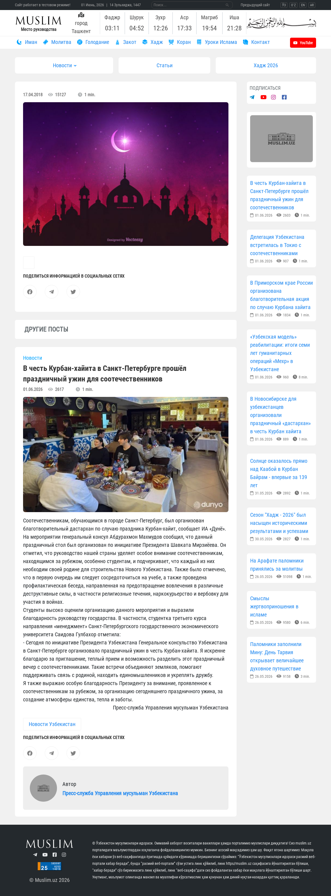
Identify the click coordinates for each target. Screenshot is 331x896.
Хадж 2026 (266, 65)
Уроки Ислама (216, 42)
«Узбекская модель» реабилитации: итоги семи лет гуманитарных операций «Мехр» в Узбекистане (280, 352)
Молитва (56, 42)
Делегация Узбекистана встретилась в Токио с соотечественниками (277, 245)
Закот (124, 42)
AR (312, 5)
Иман (26, 42)
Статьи (165, 65)
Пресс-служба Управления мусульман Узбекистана (120, 793)
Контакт (255, 42)
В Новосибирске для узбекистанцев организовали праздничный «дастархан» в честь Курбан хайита (280, 415)
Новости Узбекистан (52, 724)
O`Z (293, 5)
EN (303, 5)
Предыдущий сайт (255, 5)
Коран (179, 42)
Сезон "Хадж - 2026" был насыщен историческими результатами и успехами (279, 523)
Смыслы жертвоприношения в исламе (274, 606)
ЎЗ (284, 5)
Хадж (152, 42)
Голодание (92, 42)
